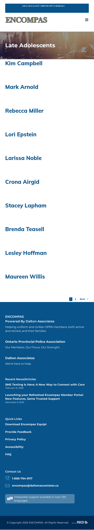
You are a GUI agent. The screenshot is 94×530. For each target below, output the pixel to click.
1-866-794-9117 (22, 478)
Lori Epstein (20, 134)
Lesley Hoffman (26, 252)
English (68, 6)
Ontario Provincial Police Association (35, 342)
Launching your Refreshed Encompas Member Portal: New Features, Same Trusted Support (44, 396)
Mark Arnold (21, 86)
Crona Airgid (22, 181)
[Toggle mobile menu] (87, 20)
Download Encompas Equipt (26, 424)
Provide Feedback (18, 432)
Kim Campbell (23, 63)
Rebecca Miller (24, 110)
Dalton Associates (20, 358)
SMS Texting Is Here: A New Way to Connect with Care (45, 384)
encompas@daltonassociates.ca (35, 485)
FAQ (8, 454)
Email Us (59, 6)
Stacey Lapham (25, 205)
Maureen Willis (25, 276)
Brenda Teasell (24, 229)
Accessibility (14, 447)
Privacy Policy (15, 439)
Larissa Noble (23, 157)
